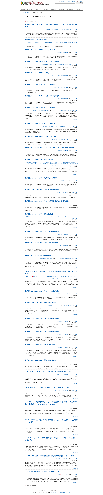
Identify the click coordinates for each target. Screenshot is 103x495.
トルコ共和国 (74, 27)
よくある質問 (62, 1)
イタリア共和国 (52, 160)
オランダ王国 (66, 108)
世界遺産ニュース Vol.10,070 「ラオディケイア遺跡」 (41, 134)
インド (46, 215)
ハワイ (68, 276)
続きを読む (75, 117)
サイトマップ (80, 1)
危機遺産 (52, 62)
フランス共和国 (69, 161)
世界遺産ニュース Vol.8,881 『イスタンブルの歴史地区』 (42, 289)
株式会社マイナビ (55, 490)
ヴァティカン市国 (73, 62)
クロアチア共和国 (32, 161)
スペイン (38, 161)
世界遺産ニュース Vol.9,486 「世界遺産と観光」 (39, 212)
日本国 (76, 108)
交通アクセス (68, 1)
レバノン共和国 (74, 40)
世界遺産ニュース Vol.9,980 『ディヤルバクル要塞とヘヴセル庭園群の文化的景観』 (50, 146)
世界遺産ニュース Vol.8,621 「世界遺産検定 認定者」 (41, 358)
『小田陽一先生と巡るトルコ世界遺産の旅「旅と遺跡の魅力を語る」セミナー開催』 (50, 454)
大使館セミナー (65, 405)
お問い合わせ (74, 1)
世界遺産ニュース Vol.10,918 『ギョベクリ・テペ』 (40, 48)
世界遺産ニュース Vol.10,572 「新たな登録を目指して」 (42, 82)
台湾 (71, 276)
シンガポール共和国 (72, 274)
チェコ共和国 (43, 161)
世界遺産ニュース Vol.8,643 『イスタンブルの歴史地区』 (42, 329)
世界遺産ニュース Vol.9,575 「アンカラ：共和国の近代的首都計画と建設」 (47, 199)
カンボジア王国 (69, 160)
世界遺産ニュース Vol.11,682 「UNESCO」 (38, 38)
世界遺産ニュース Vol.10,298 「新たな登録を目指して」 (42, 105)
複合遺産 (35, 160)
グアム (66, 274)
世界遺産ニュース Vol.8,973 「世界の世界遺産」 (39, 254)
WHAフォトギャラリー (63, 441)
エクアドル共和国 (51, 215)
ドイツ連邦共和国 (55, 161)
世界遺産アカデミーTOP (25, 10)
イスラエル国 (52, 40)
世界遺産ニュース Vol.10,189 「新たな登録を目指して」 (42, 121)
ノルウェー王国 (63, 161)
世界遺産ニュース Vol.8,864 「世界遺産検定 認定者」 (41, 301)
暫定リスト (65, 74)
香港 (76, 276)
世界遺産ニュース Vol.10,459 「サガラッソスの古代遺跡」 (42, 94)
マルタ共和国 (48, 163)
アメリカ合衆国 (45, 40)
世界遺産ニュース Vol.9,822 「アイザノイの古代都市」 (41, 176)
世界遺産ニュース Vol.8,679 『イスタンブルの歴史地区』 (42, 316)
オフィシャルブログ (53, 441)
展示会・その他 (65, 388)
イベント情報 (28, 274)
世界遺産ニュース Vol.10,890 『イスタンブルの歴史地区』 (42, 59)
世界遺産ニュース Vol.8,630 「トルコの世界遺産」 (40, 342)
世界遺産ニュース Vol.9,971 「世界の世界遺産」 (39, 157)
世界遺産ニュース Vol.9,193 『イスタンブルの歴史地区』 (42, 241)
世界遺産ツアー (65, 457)
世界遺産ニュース (50, 27)
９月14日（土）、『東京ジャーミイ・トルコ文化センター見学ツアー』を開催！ (49, 370)
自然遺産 (39, 215)
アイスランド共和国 (45, 160)
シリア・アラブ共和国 (60, 256)
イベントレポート (64, 372)
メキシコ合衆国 (54, 163)
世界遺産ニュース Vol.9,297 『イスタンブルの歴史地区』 (42, 229)
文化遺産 (56, 27)
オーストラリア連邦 (61, 274)
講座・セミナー (36, 274)
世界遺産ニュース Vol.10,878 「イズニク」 (38, 71)
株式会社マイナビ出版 (65, 490)
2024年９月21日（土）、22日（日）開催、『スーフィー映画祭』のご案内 (47, 386)
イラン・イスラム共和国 (60, 40)
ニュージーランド (63, 276)
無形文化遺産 (62, 124)
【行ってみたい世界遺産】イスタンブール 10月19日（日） (42, 470)
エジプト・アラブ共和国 (66, 27)
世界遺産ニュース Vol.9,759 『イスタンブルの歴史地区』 (42, 188)
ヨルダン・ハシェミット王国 (64, 163)
